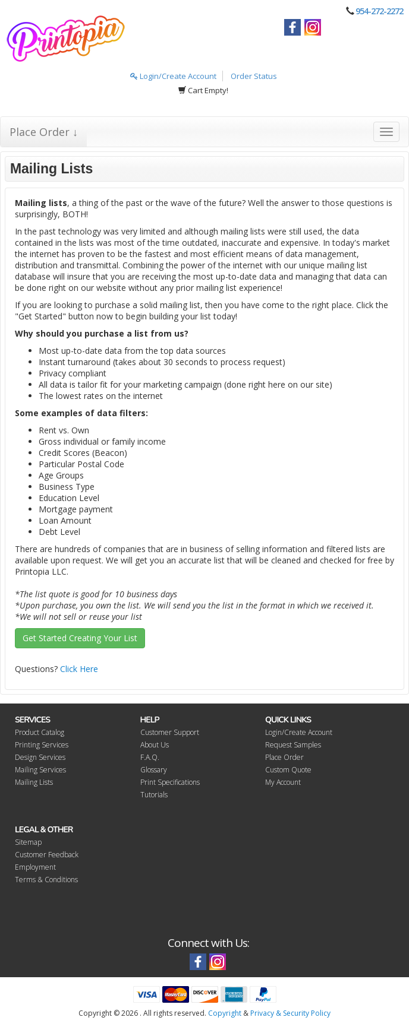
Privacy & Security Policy (290, 1013)
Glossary (153, 770)
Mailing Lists (34, 782)
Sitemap (28, 842)
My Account (283, 782)
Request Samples (293, 745)
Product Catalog (39, 732)
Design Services (40, 757)
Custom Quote (288, 770)
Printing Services (41, 745)
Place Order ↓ (44, 132)
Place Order (284, 757)
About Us (154, 745)
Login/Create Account (173, 76)
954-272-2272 (379, 11)
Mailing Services (40, 770)
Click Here (79, 668)
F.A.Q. (149, 757)
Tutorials (154, 795)
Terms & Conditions (46, 879)
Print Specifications (170, 782)
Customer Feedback (46, 855)
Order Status (254, 76)
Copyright (224, 1013)
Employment (35, 867)
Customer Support (169, 732)
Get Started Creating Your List (80, 638)
